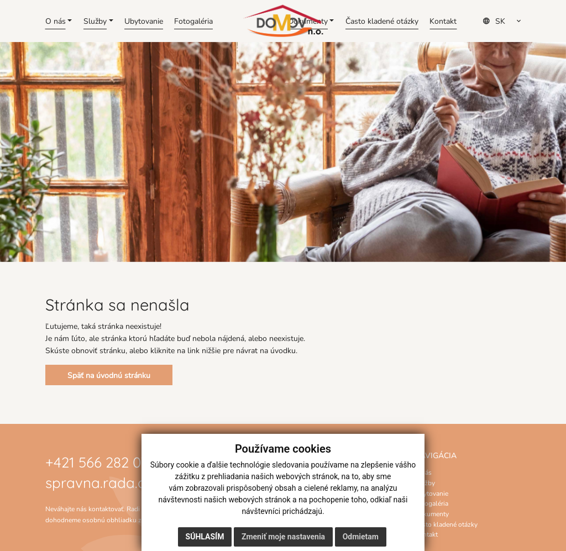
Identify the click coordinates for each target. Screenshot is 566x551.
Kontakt (426, 533)
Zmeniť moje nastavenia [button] (283, 536)
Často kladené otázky (446, 523)
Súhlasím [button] (205, 536)
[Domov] (283, 20)
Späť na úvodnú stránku (108, 375)
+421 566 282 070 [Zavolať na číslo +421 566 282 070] (100, 461)
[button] (58, 21)
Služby (425, 482)
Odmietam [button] (361, 536)
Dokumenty (432, 513)
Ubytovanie (431, 493)
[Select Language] (505, 21)
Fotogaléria (431, 502)
